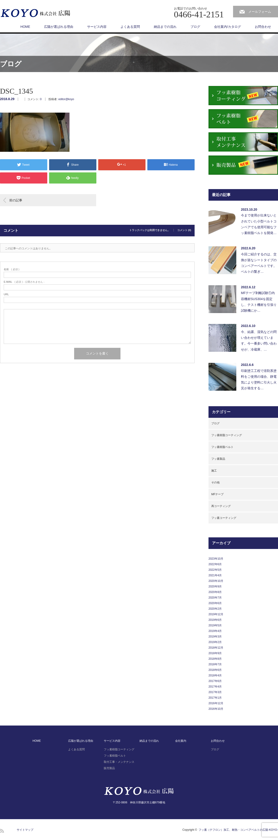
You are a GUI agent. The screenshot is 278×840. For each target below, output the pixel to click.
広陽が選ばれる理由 (58, 27)
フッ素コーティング (223, 518)
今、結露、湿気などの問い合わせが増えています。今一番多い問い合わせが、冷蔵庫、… (259, 340)
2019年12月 (215, 614)
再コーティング (221, 506)
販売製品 (109, 768)
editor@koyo (66, 99)
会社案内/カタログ (227, 27)
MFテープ (217, 494)
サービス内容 (97, 27)
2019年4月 (215, 631)
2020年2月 (215, 608)
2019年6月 (215, 619)
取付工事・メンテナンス (119, 762)
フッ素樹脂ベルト (222, 447)
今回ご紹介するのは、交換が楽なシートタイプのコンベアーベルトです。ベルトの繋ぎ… (259, 263)
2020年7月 (215, 597)
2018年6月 (215, 670)
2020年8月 (215, 592)
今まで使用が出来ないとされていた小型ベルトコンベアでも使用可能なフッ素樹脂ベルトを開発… (259, 224)
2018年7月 (215, 664)
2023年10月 (215, 558)
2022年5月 (215, 569)
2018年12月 (215, 647)
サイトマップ (25, 829)
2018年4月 (215, 675)
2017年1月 (215, 697)
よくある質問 (130, 27)
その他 (215, 482)
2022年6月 (215, 564)
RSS (2, 830)
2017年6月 (215, 681)
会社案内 (180, 740)
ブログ (195, 27)
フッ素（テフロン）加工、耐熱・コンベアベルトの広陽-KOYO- (238, 829)
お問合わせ (263, 27)
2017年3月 (215, 692)
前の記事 (15, 200)
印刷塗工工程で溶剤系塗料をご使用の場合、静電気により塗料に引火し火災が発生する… (259, 379)
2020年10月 (215, 581)
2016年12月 (215, 703)
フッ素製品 (218, 458)
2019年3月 (215, 636)
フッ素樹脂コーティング (226, 435)
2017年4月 (215, 686)
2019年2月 (215, 642)
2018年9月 (215, 653)
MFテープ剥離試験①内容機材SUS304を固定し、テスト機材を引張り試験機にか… (259, 301)
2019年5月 (215, 625)
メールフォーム (259, 11)
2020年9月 (215, 586)
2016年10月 (215, 708)
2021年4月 (215, 575)
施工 (214, 470)
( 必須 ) (11, 269)
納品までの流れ (165, 27)
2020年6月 (215, 603)
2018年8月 (215, 658)
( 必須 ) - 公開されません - (24, 282)
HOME (25, 27)
